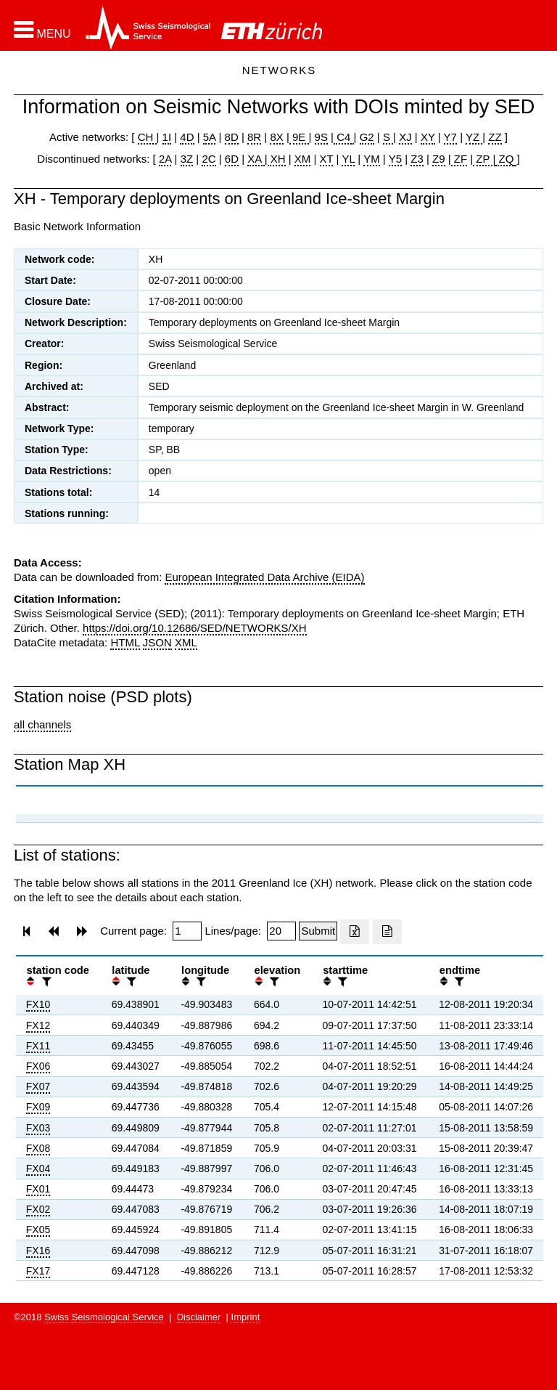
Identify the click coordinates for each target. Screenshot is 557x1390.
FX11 (38, 1046)
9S (321, 137)
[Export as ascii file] (387, 931)
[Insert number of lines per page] (281, 931)
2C (208, 159)
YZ (474, 137)
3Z (187, 159)
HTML (124, 642)
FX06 (38, 1066)
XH (277, 159)
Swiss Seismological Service (104, 1317)
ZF (459, 159)
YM (371, 159)
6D (232, 159)
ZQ (504, 159)
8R (254, 137)
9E (299, 137)
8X (276, 137)
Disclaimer (199, 1317)
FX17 (38, 1271)
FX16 (38, 1250)
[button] (42, 30)
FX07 (38, 1086)
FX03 (38, 1128)
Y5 (395, 159)
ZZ (494, 137)
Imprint (245, 1317)
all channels (42, 724)
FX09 (38, 1107)
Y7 (450, 137)
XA (255, 159)
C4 (344, 137)
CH (147, 137)
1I (167, 137)
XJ (405, 137)
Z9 (438, 159)
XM (302, 159)
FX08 (38, 1148)
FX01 (38, 1189)
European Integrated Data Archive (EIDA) (264, 577)
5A (209, 137)
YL (348, 159)
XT (327, 159)
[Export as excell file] (354, 931)
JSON (157, 642)
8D (232, 137)
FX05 (38, 1229)
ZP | (484, 159)
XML (186, 642)
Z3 (417, 159)
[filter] (44, 981)
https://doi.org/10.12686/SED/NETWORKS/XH (194, 628)
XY (428, 137)
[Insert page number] (187, 931)
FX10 (38, 1004)
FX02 (38, 1209)
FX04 (38, 1168)
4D (187, 137)
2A (165, 159)
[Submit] (318, 931)
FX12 (38, 1025)
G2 (367, 137)
